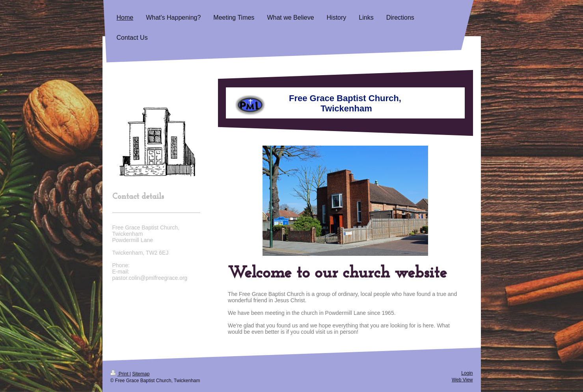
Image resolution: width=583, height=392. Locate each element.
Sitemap (140, 374)
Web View (462, 380)
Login (467, 373)
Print (120, 374)
